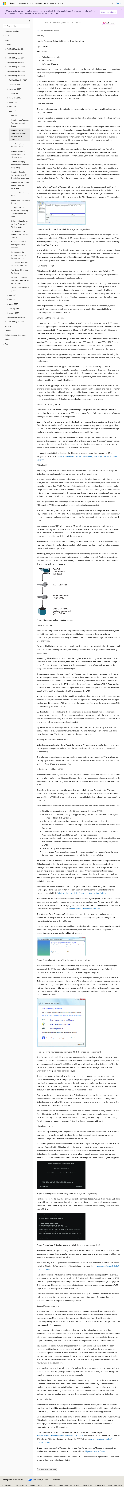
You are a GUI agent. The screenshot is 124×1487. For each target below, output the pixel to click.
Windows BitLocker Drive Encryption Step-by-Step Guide (81, 893)
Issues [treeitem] (9, 44)
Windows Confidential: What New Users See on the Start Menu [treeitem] (20, 280)
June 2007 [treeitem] (14, 115)
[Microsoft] (4, 3)
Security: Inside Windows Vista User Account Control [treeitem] (20, 123)
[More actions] (118, 23)
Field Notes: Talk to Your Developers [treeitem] (19, 271)
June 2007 (78, 23)
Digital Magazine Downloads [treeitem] (15, 335)
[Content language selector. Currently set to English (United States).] (13, 1480)
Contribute (42, 1485)
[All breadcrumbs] (39, 23)
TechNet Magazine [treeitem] (12, 31)
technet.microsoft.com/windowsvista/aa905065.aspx (59, 1435)
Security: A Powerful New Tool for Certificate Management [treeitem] (20, 185)
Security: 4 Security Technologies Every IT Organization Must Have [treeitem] (20, 175)
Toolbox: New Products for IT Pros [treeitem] (20, 201)
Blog (32, 1485)
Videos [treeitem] (7, 339)
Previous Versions (21, 1485)
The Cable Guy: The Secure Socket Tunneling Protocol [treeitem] (20, 234)
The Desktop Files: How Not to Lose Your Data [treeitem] (19, 264)
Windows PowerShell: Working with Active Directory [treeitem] (18, 245)
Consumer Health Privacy (68, 1485)
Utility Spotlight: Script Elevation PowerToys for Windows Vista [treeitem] (19, 224)
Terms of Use (87, 1485)
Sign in (118, 3)
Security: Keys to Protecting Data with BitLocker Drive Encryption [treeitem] (18, 135)
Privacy (52, 1485)
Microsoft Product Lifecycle (69, 10)
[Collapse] (29, 21)
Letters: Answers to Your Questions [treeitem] (20, 289)
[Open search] (112, 3)
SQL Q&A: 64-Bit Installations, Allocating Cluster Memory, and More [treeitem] (19, 212)
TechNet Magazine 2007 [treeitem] (18, 80)
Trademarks (99, 1485)
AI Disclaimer (7, 1485)
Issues (46, 23)
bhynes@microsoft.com (95, 1451)
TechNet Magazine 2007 (61, 23)
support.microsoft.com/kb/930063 (83, 908)
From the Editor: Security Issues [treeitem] (20, 194)
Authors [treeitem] (8, 326)
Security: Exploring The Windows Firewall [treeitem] (19, 145)
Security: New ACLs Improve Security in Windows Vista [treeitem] (18, 154)
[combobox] (16, 26)
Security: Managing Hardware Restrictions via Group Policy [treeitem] (20, 164)
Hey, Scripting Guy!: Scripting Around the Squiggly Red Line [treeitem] (18, 255)
